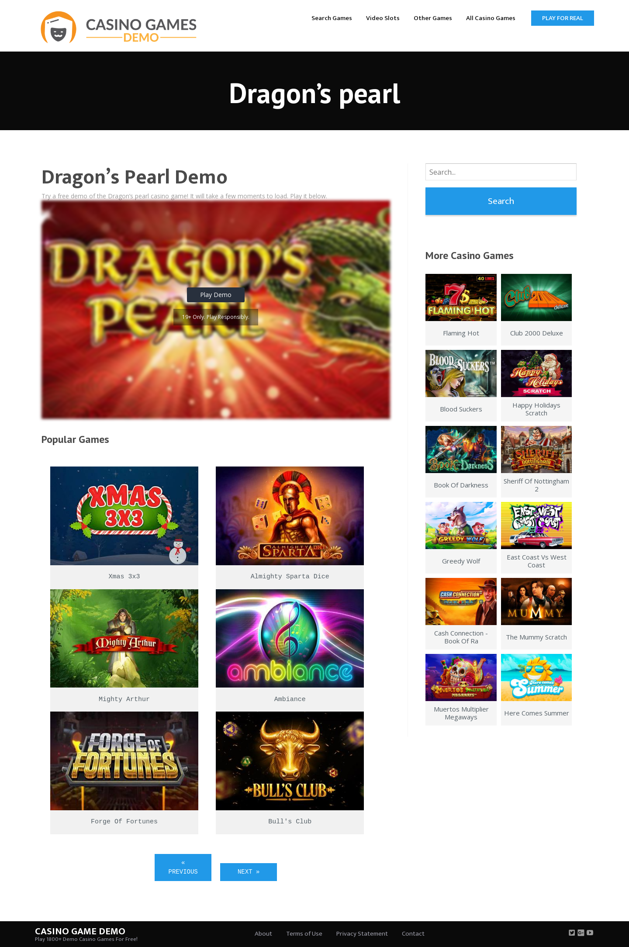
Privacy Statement (362, 933)
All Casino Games (490, 18)
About (263, 933)
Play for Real (562, 18)
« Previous (183, 867)
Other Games (433, 18)
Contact (413, 933)
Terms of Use (304, 933)
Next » (248, 871)
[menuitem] (331, 17)
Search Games (331, 18)
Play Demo (216, 294)
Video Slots (383, 18)
